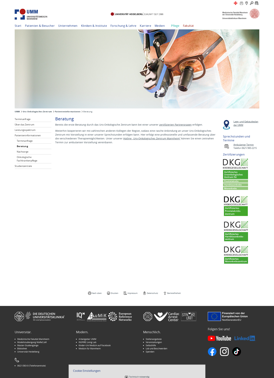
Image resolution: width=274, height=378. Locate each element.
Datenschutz (152, 293)
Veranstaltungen (154, 342)
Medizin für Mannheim (90, 348)
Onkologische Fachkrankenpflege (27, 159)
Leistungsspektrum (25, 130)
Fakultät (188, 26)
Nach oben (97, 293)
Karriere (145, 26)
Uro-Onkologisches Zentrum (37, 111)
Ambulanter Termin (243, 144)
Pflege (175, 26)
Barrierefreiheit (174, 293)
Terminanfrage (22, 119)
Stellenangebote (154, 339)
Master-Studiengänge (27, 345)
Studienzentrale (23, 166)
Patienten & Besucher (40, 26)
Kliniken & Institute (94, 26)
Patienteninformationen (68, 111)
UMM (17, 111)
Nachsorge (22, 151)
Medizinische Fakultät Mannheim (33, 339)
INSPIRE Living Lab (87, 342)
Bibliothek (22, 348)
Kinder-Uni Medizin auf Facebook (95, 345)
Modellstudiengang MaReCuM (32, 342)
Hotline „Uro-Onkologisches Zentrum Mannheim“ (152, 138)
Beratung (22, 146)
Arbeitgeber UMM (87, 339)
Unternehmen (68, 26)
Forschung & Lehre (123, 26)
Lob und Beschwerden (156, 348)
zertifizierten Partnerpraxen (175, 124)
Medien (160, 26)
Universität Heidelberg (28, 351)
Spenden (150, 351)
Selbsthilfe (151, 345)
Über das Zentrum (24, 124)
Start (18, 26)
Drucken (114, 293)
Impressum (133, 293)
